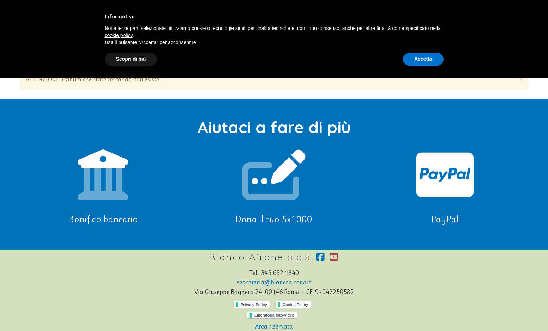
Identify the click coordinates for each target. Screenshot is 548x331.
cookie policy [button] (119, 35)
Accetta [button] (423, 59)
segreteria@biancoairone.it (274, 282)
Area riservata (274, 326)
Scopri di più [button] (131, 59)
